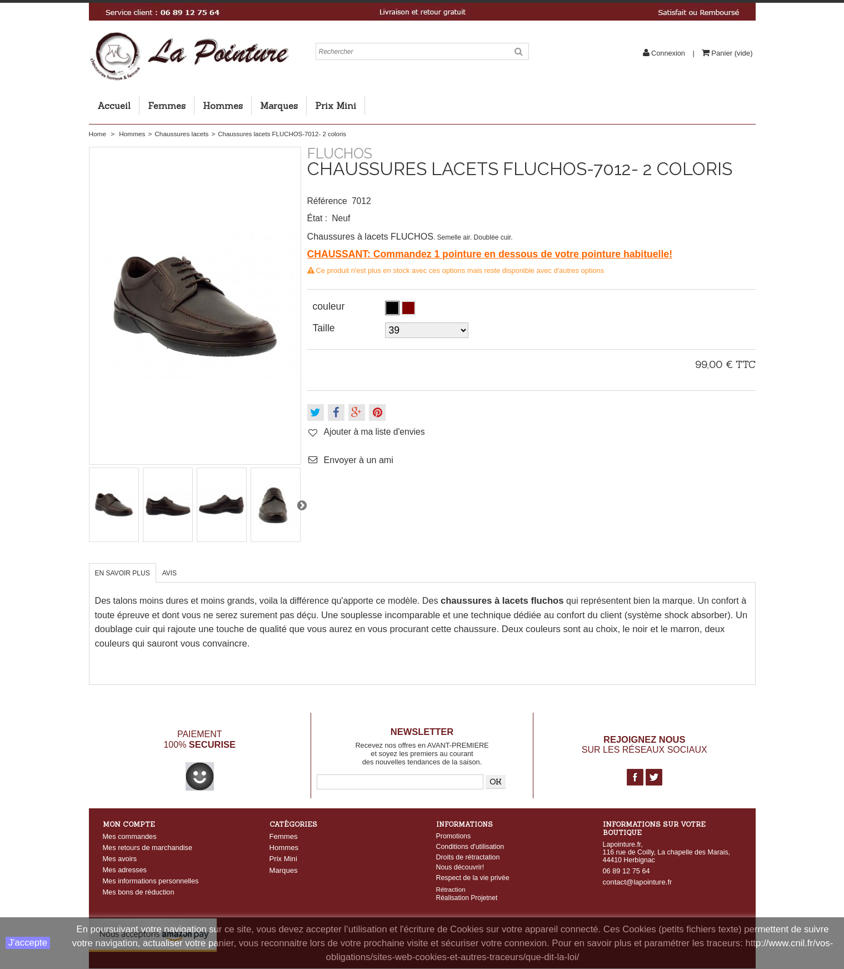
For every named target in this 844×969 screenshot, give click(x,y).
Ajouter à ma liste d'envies (374, 431)
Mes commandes (130, 836)
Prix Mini (335, 105)
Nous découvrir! (460, 867)
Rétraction (451, 890)
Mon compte (129, 824)
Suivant (301, 504)
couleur (330, 306)
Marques (279, 105)
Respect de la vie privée (473, 878)
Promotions (453, 836)
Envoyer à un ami (358, 460)
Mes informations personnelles (151, 881)
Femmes (167, 105)
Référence (327, 201)
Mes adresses (125, 870)
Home (97, 134)
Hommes (223, 105)
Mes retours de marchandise (148, 847)
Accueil (114, 105)
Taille (325, 328)
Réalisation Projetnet (467, 899)
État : (317, 218)
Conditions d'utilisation (470, 847)
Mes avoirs (120, 858)
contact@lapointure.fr (637, 882)
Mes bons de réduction (138, 892)
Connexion (668, 53)
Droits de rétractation (468, 857)
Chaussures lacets (181, 134)
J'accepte (27, 942)
